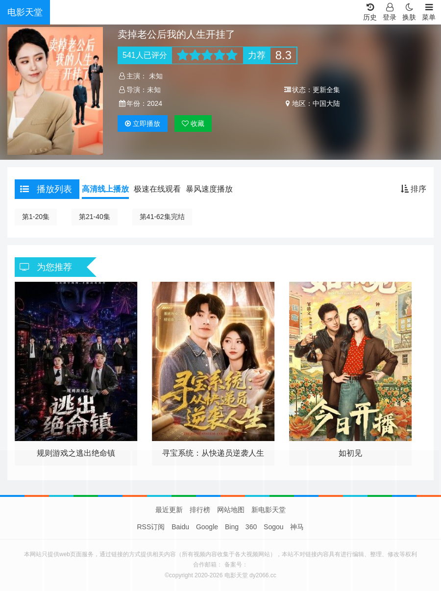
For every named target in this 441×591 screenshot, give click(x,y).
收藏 (193, 123)
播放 (142, 123)
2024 (154, 103)
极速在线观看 (157, 189)
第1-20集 (35, 217)
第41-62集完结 (162, 217)
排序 (413, 189)
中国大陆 (326, 103)
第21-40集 (94, 217)
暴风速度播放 (209, 189)
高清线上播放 (105, 189)
